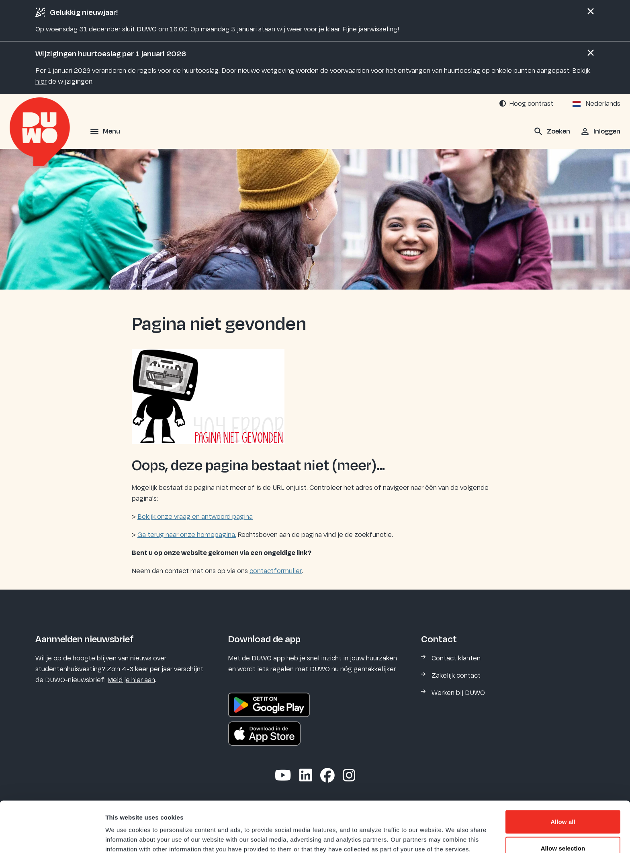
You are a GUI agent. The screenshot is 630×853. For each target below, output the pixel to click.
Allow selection (563, 800)
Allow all (562, 774)
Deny (562, 826)
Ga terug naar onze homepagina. (186, 535)
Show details (421, 837)
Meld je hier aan (131, 680)
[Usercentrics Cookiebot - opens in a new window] (52, 837)
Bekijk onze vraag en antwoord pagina (195, 517)
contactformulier (276, 571)
